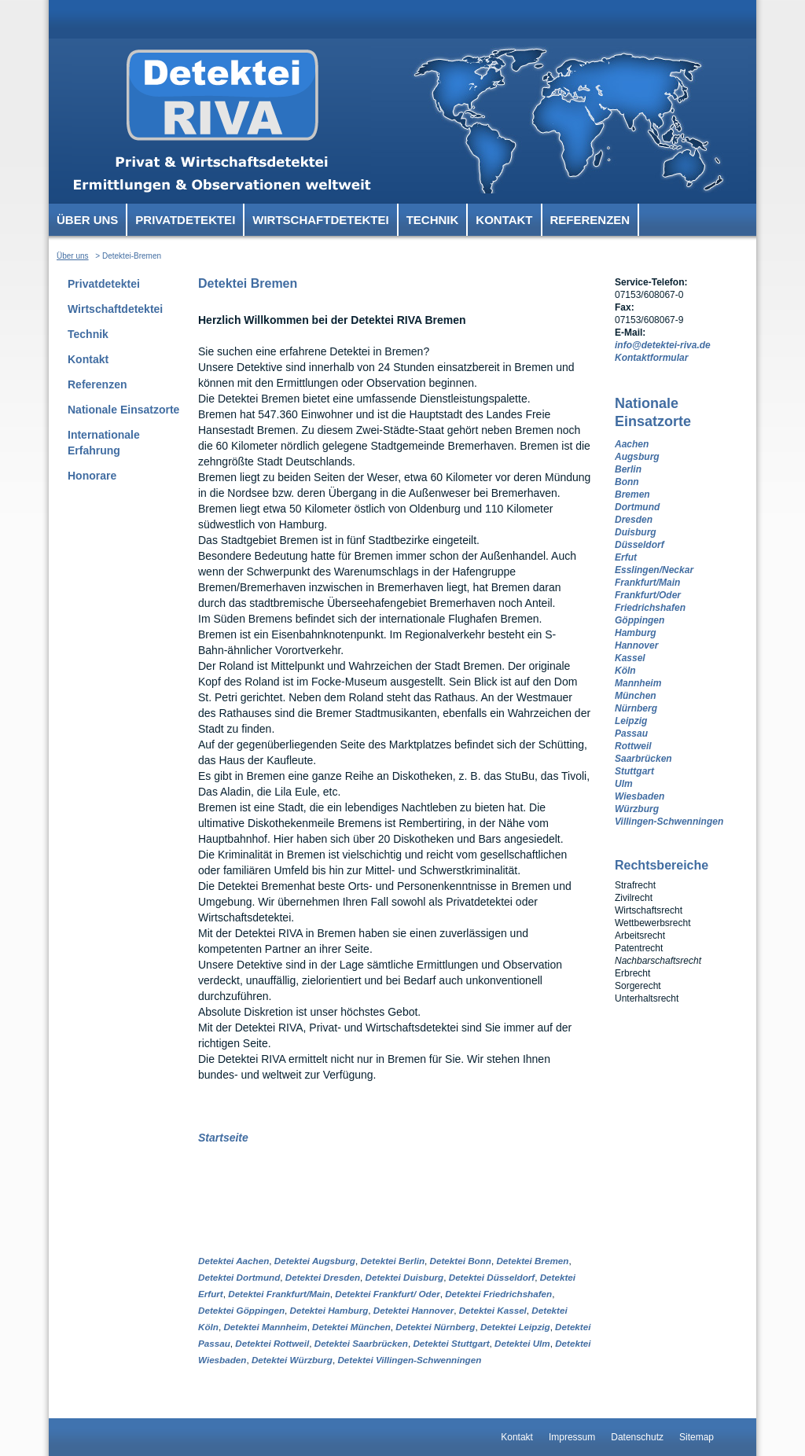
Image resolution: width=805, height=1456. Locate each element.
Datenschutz (637, 1437)
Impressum (572, 1437)
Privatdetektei (185, 219)
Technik (432, 219)
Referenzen (590, 219)
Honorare (92, 475)
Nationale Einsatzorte (123, 409)
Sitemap (696, 1437)
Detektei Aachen (233, 1261)
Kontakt (504, 219)
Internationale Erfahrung (104, 442)
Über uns (87, 219)
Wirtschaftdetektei (320, 219)
